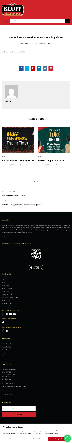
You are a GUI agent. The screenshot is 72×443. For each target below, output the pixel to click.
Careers (4, 356)
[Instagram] (6, 314)
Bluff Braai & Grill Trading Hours (18, 160)
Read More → (6, 237)
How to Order (6, 350)
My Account (5, 285)
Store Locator (8, 394)
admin (41, 43)
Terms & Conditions (7, 288)
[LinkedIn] (14, 314)
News (50, 43)
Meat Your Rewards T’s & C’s (10, 297)
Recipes (4, 353)
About (3, 359)
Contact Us (5, 279)
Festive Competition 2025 (51, 160)
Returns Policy (6, 291)
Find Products (67, 21)
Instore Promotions (7, 344)
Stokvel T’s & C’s (7, 300)
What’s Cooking (6, 347)
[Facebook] (3, 314)
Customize (14, 439)
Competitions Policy (8, 294)
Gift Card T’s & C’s (7, 303)
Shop (3, 282)
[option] (18, 146)
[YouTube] (10, 314)
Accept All (58, 439)
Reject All (36, 439)
